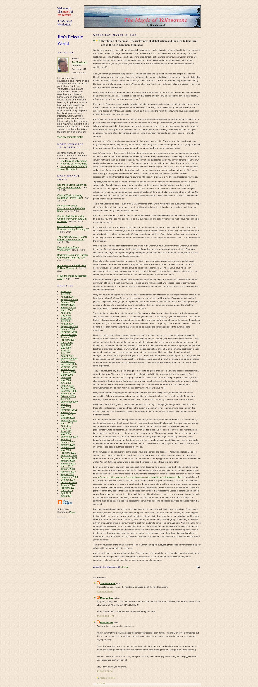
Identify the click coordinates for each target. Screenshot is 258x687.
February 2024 (68, 487)
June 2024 (66, 496)
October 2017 (68, 442)
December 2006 (69, 334)
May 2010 (66, 407)
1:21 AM (124, 567)
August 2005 (67, 296)
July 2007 (66, 353)
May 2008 (66, 380)
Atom (72, 512)
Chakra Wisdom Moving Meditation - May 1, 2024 (70, 196)
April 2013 (66, 426)
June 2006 (66, 318)
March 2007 (67, 342)
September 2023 (69, 477)
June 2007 (66, 350)
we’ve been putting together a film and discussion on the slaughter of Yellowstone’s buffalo (139, 477)
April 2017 (66, 439)
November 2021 (69, 455)
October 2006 (68, 329)
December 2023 (69, 482)
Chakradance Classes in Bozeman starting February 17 (73, 227)
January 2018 (68, 444)
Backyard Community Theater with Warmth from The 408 (72, 256)
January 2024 (68, 485)
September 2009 (69, 401)
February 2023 (68, 471)
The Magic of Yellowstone (74, 161)
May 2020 (66, 450)
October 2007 (68, 361)
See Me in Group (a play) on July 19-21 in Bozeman (72, 186)
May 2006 (66, 315)
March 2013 (67, 423)
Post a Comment (107, 678)
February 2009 (68, 396)
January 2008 (68, 369)
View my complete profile (70, 137)
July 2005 (66, 294)
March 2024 (67, 490)
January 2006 (68, 304)
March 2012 (67, 415)
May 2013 (66, 428)
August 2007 (67, 356)
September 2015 (69, 436)
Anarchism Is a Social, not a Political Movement (71, 266)
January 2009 (68, 393)
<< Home (101, 683)
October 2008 (68, 388)
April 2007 (66, 345)
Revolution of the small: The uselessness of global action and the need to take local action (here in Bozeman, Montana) (149, 42)
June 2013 (66, 431)
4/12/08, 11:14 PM (105, 616)
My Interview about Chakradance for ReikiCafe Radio (71, 208)
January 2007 (68, 337)
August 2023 (67, 474)
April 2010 (66, 404)
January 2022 (68, 461)
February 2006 (68, 307)
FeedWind (61, 517)
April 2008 (66, 377)
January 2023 (68, 469)
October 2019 (68, 447)
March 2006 (67, 310)
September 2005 (69, 299)
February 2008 (68, 372)
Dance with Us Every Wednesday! (68, 248)
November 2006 (69, 331)
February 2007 (68, 339)
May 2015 (66, 434)
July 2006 (66, 321)
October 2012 (68, 418)
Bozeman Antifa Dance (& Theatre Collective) (72, 167)
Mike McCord (106, 598)
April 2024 (66, 493)
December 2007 (69, 366)
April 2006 (66, 313)
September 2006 (69, 326)
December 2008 (69, 391)
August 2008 (67, 385)
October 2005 (68, 302)
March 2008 (67, 374)
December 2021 (69, 458)
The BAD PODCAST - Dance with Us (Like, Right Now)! (72, 238)
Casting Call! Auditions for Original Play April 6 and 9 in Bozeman (72, 219)
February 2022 (68, 463)
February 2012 (68, 412)
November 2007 (69, 364)
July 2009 (66, 399)
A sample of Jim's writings (74, 163)
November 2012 (69, 420)
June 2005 (66, 291)
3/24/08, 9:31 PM (105, 591)
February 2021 (68, 452)
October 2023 (68, 479)
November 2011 (69, 409)
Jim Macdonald (79, 62)
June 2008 (66, 383)
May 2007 (66, 348)
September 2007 (69, 358)
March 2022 (67, 466)
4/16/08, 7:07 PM (105, 671)
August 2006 (67, 323)
